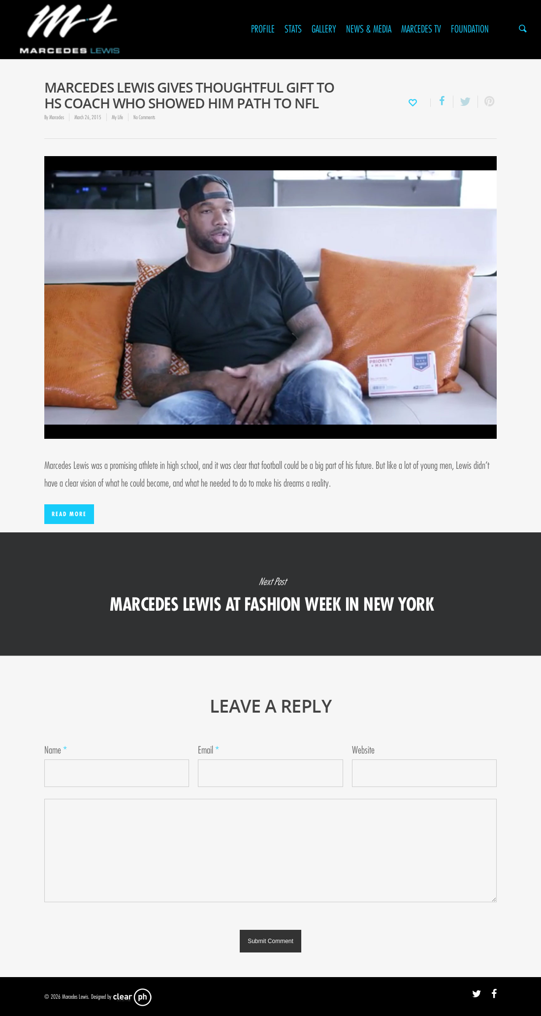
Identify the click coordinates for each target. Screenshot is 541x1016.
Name (55, 750)
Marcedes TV (421, 29)
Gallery (324, 29)
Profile (263, 29)
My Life (117, 117)
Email (208, 750)
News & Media (368, 29)
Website (363, 750)
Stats (293, 29)
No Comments (144, 117)
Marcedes (56, 117)
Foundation (470, 29)
